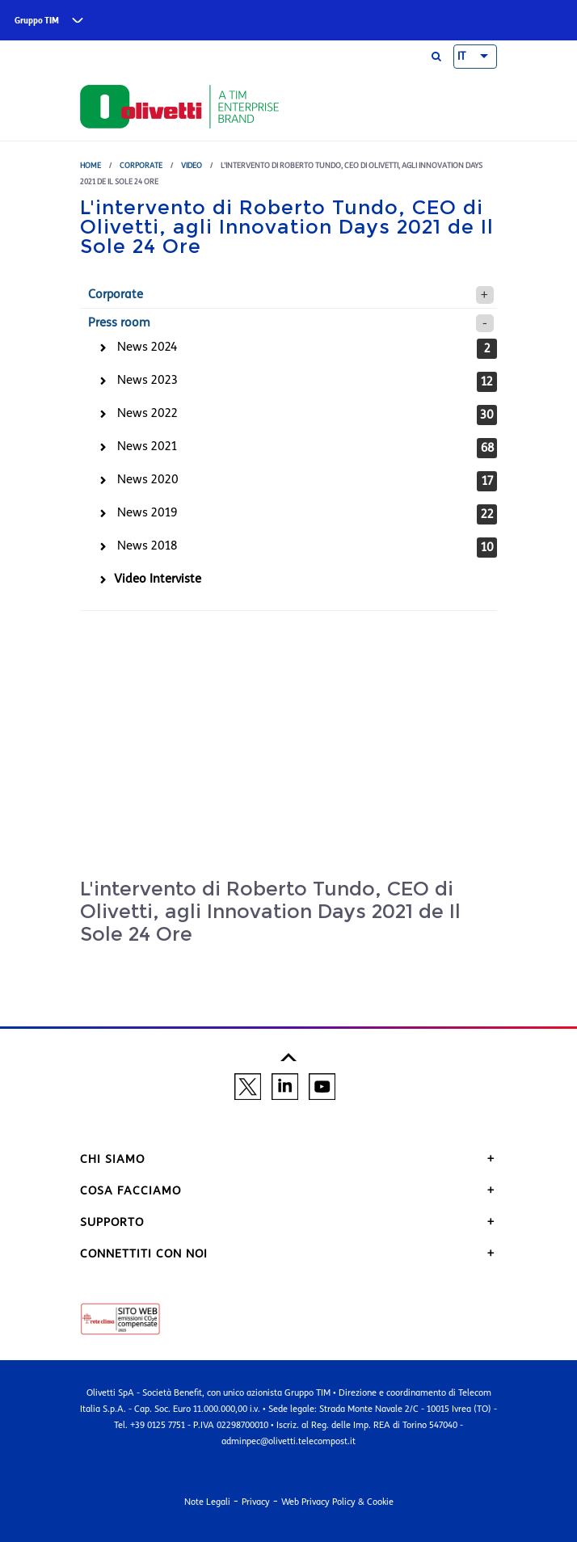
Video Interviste (157, 578)
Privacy (256, 1501)
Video (191, 165)
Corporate (141, 165)
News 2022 (147, 413)
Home (90, 165)
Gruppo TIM (37, 20)
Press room (119, 322)
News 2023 (147, 380)
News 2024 (147, 346)
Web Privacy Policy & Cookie (337, 1501)
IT (461, 56)
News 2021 (147, 446)
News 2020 (148, 479)
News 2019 (147, 512)
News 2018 (147, 545)
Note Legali (207, 1501)
